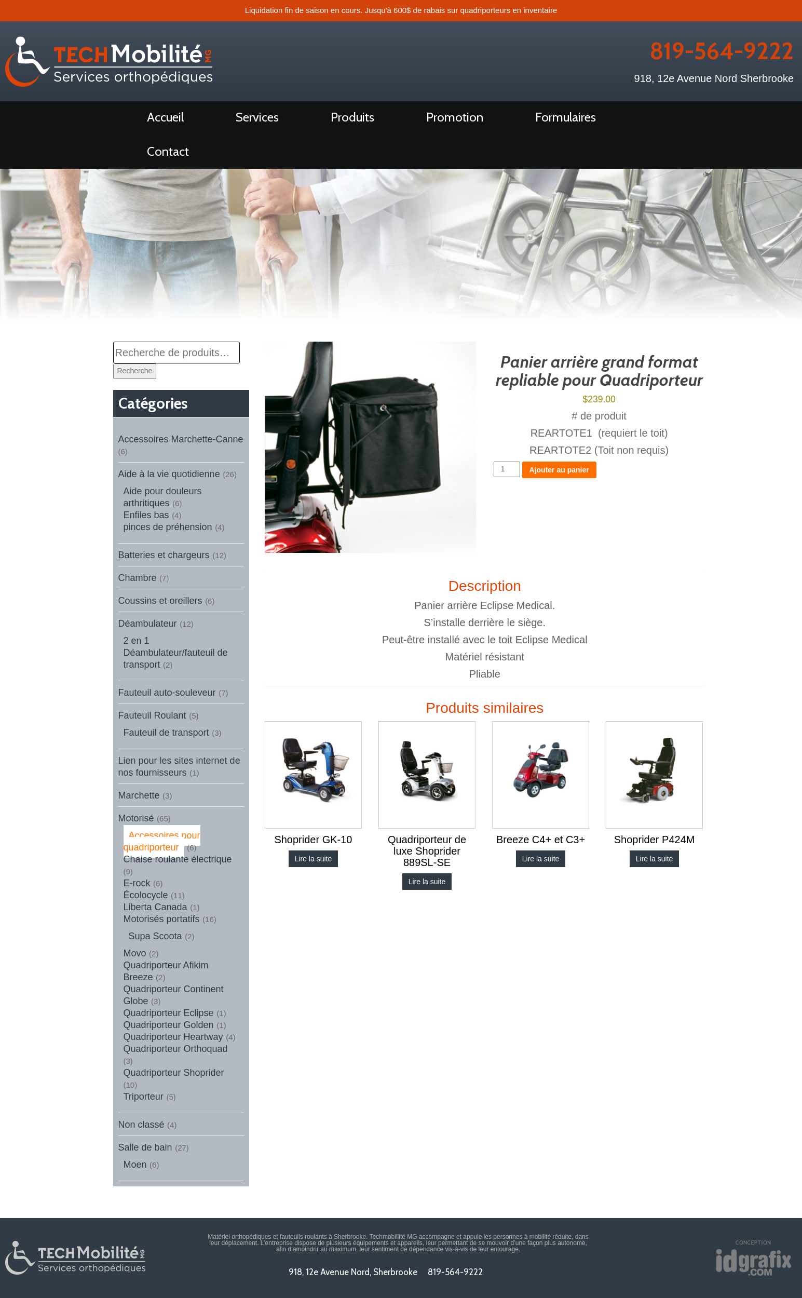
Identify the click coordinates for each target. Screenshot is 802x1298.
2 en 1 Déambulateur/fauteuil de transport (176, 653)
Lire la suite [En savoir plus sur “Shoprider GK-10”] (313, 859)
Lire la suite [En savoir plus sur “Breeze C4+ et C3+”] (541, 859)
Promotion (454, 117)
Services (257, 117)
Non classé (141, 1124)
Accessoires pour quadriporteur (162, 841)
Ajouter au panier (559, 470)
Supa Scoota (155, 936)
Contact (168, 151)
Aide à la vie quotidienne (169, 474)
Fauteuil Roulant (152, 715)
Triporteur (144, 1096)
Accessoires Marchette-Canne (180, 439)
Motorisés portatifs (162, 919)
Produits (352, 117)
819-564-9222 (720, 50)
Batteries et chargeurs (164, 555)
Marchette (139, 795)
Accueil (165, 117)
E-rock (137, 883)
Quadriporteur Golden (169, 1025)
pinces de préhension (168, 527)
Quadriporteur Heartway (173, 1037)
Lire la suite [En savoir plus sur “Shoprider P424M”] (654, 859)
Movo (135, 953)
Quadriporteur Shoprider (174, 1072)
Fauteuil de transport (166, 732)
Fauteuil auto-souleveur (167, 692)
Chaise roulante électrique (178, 859)
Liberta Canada (155, 907)
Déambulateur (147, 623)
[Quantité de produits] (507, 469)
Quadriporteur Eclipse (169, 1013)
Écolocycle (146, 895)
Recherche (135, 371)
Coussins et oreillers (160, 601)
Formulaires (565, 117)
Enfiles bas (146, 515)
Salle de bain (145, 1147)
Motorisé (136, 818)
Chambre (137, 578)
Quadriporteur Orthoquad (176, 1049)
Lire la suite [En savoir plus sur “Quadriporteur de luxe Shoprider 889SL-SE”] (427, 881)
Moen (135, 1164)
